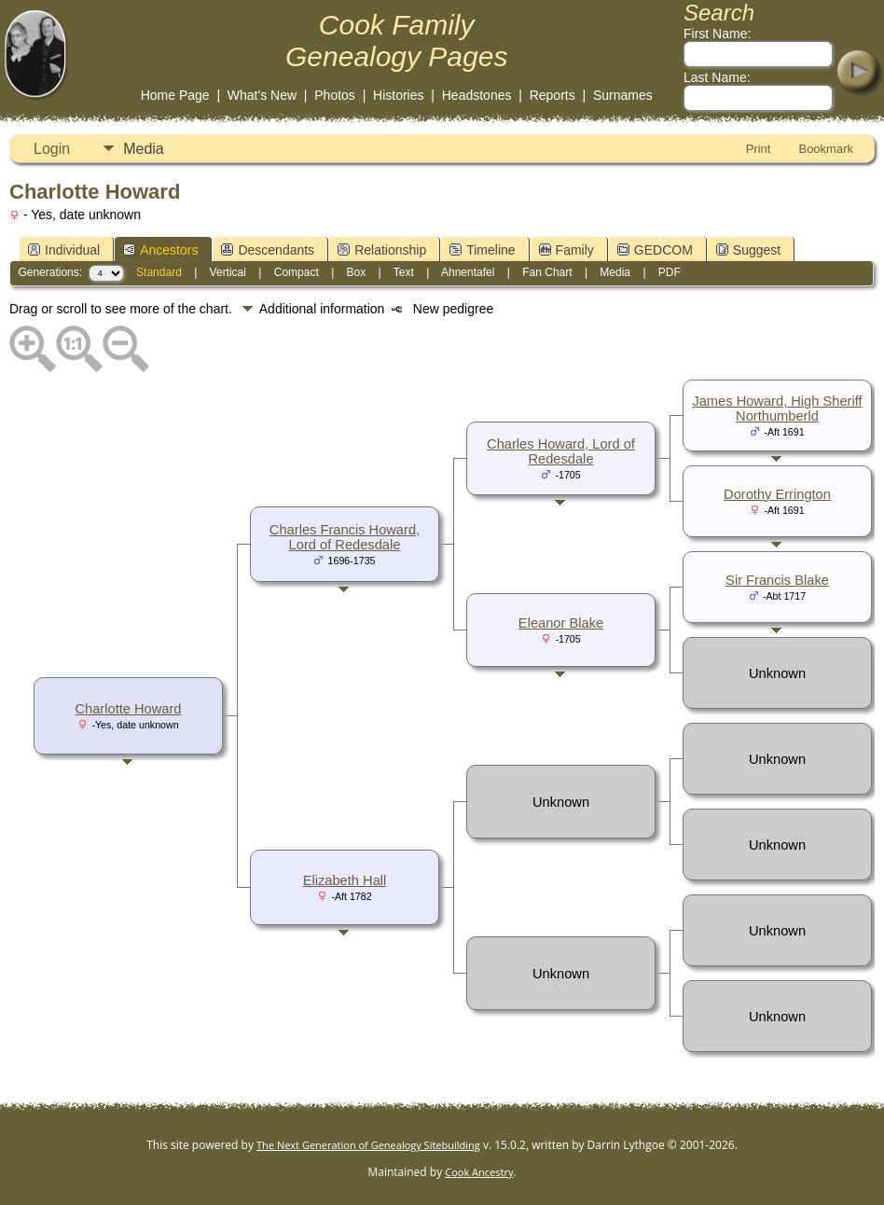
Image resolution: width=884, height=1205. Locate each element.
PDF (669, 272)
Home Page (175, 95)
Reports (552, 95)
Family (566, 249)
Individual (64, 249)
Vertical (228, 272)
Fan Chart (547, 272)
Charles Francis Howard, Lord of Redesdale (344, 537)
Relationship (382, 249)
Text (404, 272)
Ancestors (160, 249)
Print (758, 149)
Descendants (267, 249)
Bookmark (825, 149)
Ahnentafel (467, 272)
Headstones (477, 95)
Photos (334, 95)
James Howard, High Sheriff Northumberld (777, 408)
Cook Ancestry (479, 1172)
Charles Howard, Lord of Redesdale (561, 451)
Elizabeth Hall (345, 880)
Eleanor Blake (560, 623)
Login (52, 149)
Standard (159, 272)
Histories (398, 95)
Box (356, 272)
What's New (262, 95)
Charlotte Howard (128, 708)
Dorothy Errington (777, 494)
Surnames (623, 95)
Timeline (482, 249)
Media (143, 149)
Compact (296, 272)
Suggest (748, 249)
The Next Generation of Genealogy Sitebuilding (368, 1145)
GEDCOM (655, 249)
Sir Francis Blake (777, 580)
